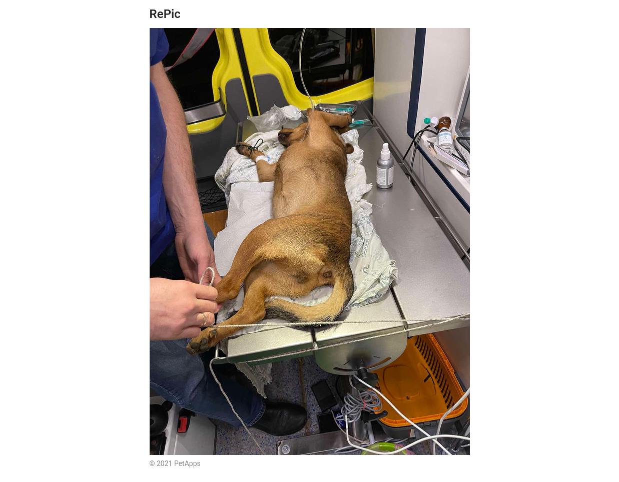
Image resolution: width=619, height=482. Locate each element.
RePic (165, 14)
